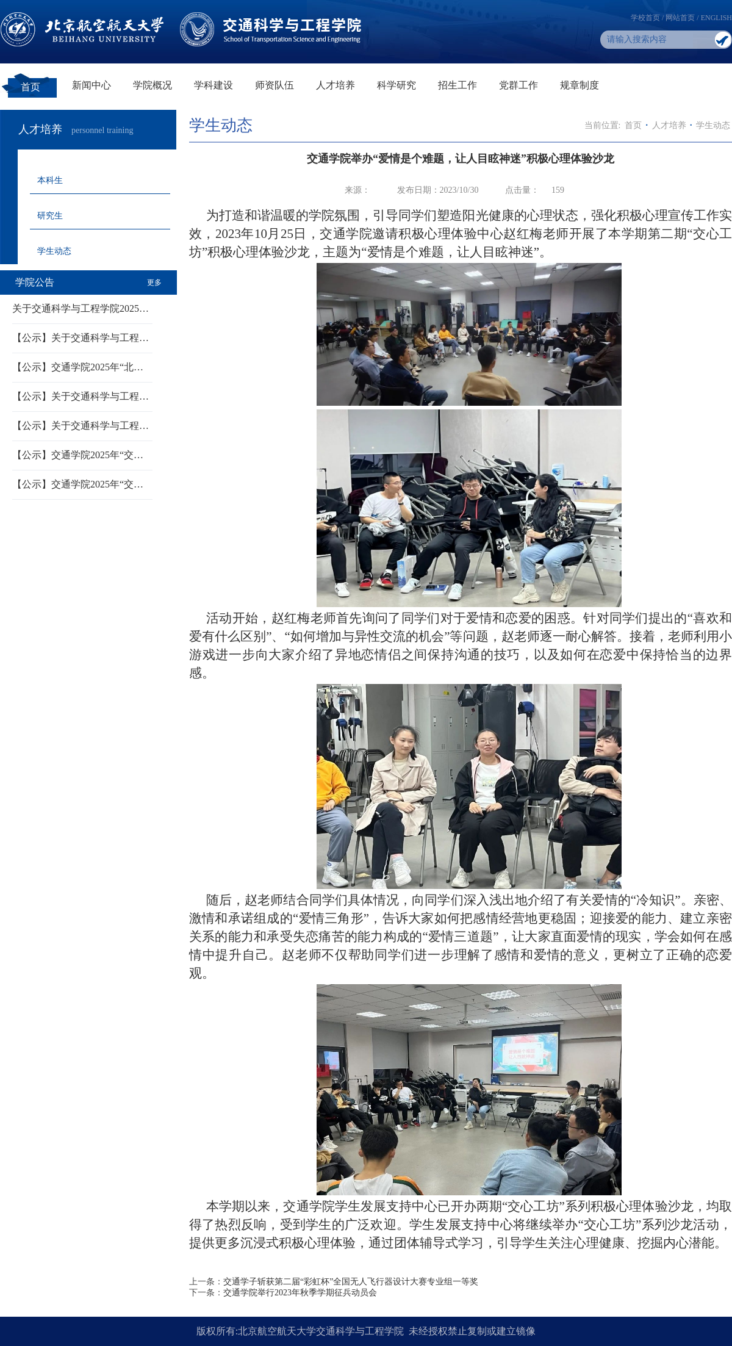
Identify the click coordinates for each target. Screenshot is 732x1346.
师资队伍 (274, 85)
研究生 (50, 215)
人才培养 (335, 85)
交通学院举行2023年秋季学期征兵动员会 (300, 1292)
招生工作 (457, 85)
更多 (154, 282)
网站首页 (680, 17)
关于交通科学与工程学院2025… (80, 308)
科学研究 (396, 85)
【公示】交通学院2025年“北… (77, 367)
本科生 (50, 180)
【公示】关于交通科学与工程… (80, 338)
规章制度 (579, 85)
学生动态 (54, 251)
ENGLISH (716, 17)
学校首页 (645, 17)
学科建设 (213, 85)
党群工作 (518, 85)
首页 (30, 87)
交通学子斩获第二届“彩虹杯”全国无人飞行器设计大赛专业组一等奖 (350, 1281)
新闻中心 (91, 85)
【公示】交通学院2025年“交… (77, 455)
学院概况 (152, 85)
